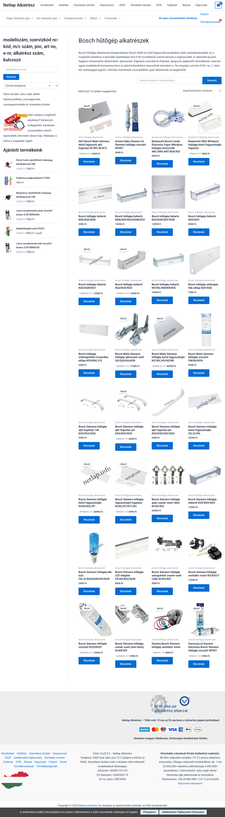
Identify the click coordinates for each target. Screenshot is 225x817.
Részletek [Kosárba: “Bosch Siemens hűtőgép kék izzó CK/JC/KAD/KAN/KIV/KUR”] (89, 588)
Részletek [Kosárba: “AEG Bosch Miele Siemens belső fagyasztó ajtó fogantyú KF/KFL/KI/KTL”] (89, 159)
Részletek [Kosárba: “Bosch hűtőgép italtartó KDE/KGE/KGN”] (89, 229)
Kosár (63, 761)
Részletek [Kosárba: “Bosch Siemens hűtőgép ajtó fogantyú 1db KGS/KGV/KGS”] (89, 443)
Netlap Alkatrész (19, 5)
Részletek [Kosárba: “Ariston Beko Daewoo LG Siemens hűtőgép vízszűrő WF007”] (125, 157)
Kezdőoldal (47, 5)
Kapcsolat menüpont (190, 783)
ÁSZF (122, 5)
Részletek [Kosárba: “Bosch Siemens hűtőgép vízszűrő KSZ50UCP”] (89, 658)
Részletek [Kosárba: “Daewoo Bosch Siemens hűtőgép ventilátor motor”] (162, 658)
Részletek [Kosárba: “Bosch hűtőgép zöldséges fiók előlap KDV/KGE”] (199, 297)
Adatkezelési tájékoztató (28, 757)
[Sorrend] (201, 88)
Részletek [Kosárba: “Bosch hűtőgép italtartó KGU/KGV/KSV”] (125, 298)
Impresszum (107, 5)
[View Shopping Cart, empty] (218, 5)
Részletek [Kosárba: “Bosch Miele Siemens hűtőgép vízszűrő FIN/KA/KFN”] (199, 370)
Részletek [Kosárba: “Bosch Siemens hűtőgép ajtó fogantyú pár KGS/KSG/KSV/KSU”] (162, 443)
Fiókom (204, 14)
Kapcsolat (201, 5)
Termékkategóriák (46, 766)
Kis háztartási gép (48, 17)
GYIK (159, 5)
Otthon (95, 17)
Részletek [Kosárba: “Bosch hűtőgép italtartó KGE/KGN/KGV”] (89, 298)
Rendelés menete (141, 5)
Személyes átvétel (84, 5)
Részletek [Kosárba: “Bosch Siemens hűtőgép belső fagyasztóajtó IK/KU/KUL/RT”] (89, 517)
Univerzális (112, 17)
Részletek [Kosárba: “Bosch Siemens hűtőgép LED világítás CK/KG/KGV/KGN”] (125, 588)
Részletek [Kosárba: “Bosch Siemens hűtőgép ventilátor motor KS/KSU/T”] (199, 585)
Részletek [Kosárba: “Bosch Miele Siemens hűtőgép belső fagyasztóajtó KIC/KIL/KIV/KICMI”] (162, 371)
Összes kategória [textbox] (28, 83)
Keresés (11, 74)
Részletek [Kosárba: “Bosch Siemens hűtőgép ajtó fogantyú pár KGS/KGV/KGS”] (125, 444)
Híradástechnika (75, 17)
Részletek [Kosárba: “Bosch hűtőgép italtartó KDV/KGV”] (199, 229)
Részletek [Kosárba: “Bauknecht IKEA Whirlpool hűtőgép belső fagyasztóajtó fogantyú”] (199, 159)
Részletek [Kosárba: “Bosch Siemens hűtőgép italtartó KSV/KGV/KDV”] (199, 512)
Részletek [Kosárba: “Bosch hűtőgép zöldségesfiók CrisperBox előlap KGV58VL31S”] (89, 370)
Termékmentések (24, 766)
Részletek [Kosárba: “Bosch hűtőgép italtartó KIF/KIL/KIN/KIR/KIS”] (162, 297)
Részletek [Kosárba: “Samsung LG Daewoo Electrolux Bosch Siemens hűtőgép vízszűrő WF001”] (199, 661)
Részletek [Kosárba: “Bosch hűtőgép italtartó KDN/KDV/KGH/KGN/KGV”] (125, 229)
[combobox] (31, 83)
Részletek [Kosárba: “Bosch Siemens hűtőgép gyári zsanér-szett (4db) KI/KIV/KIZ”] (162, 515)
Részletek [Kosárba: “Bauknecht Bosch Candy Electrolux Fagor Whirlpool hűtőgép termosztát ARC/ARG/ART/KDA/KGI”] (162, 161)
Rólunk (186, 5)
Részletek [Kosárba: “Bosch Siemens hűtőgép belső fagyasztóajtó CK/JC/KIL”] (199, 443)
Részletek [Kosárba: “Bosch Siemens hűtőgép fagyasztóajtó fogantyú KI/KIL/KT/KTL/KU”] (125, 517)
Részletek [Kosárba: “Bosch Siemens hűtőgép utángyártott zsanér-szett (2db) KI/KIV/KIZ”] (162, 588)
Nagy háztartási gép (20, 17)
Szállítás (63, 5)
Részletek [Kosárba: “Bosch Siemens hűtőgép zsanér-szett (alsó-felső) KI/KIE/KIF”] (125, 661)
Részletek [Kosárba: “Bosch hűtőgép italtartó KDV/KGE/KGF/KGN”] (162, 229)
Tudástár (172, 5)
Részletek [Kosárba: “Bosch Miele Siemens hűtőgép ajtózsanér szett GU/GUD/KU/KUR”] (125, 371)
